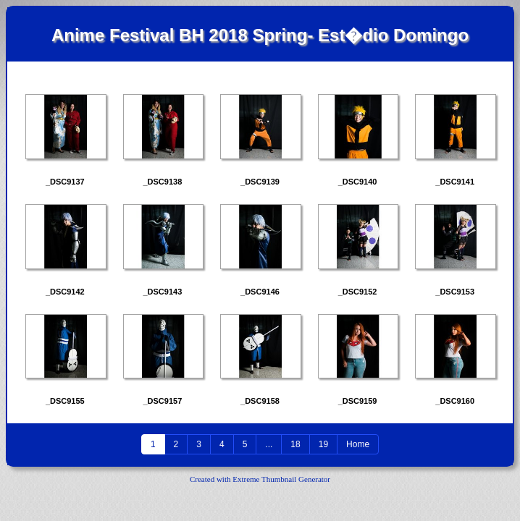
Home (357, 444)
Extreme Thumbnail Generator (281, 479)
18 (295, 444)
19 (323, 444)
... (268, 444)
